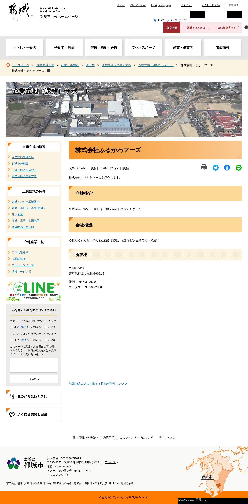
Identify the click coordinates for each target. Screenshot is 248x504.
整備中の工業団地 (23, 227)
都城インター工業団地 (25, 201)
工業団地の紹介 (33, 191)
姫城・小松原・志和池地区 (28, 207)
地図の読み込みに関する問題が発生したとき (98, 383)
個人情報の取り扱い (85, 437)
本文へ (121, 5)
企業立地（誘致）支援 (116, 65)
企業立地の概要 (33, 147)
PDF (184, 20)
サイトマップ (167, 437)
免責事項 (108, 437)
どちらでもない (33, 326)
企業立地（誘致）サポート (156, 65)
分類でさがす (45, 65)
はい (16, 326)
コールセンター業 (23, 265)
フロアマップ (58, 474)
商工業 (90, 65)
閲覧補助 (233, 5)
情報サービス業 (21, 271)
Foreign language (161, 5)
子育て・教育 (64, 47)
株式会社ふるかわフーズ (28, 70)
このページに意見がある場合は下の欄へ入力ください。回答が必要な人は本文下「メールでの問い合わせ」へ (33, 350)
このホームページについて (136, 437)
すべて (161, 20)
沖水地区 (17, 214)
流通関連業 (19, 258)
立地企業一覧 (34, 242)
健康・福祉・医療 (104, 47)
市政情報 (222, 47)
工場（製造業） (21, 252)
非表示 (246, 27)
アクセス (110, 462)
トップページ (20, 65)
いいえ (52, 326)
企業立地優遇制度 (23, 157)
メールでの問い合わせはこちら (69, 470)
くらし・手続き (24, 47)
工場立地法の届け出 (24, 170)
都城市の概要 (20, 163)
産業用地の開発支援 (24, 176)
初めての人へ (138, 5)
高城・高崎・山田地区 (25, 220)
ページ (173, 20)
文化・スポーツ (143, 47)
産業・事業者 (183, 47)
